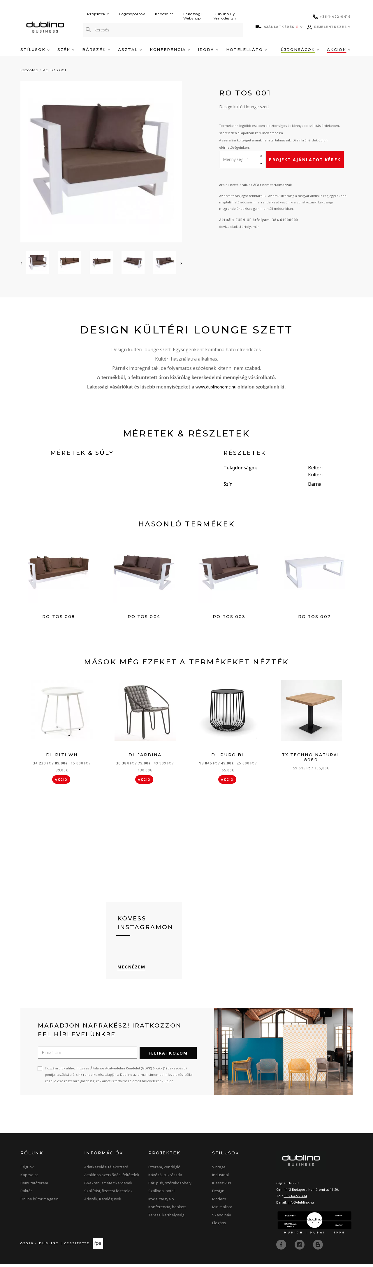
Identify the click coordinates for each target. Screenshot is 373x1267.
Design (218, 1194)
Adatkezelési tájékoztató (106, 1170)
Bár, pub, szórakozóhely (169, 1186)
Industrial (220, 1178)
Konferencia (170, 49)
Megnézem (131, 970)
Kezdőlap (29, 70)
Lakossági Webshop (192, 16)
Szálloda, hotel (161, 1194)
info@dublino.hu (301, 1205)
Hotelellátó (246, 49)
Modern (219, 1202)
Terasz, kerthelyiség (166, 1218)
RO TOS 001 (54, 70)
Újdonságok (300, 49)
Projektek (98, 14)
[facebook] (281, 1247)
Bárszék (96, 49)
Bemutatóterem (34, 1186)
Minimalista (222, 1210)
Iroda (208, 49)
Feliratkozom (168, 1056)
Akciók (338, 49)
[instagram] (300, 1247)
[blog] (318, 1247)
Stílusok (35, 49)
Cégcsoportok (132, 14)
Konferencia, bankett (167, 1210)
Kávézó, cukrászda (165, 1178)
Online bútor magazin (39, 1202)
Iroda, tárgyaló (161, 1202)
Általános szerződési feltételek (111, 1178)
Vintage (219, 1170)
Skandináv (221, 1218)
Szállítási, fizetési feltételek (108, 1194)
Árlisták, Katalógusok (102, 1202)
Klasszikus (221, 1186)
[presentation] (21, 263)
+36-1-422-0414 (295, 1199)
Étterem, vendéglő (164, 1170)
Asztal (130, 49)
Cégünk (27, 1170)
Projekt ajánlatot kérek (304, 159)
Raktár (26, 1194)
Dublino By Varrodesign (225, 16)
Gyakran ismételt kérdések (108, 1186)
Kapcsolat (164, 14)
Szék (66, 49)
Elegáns (219, 1226)
